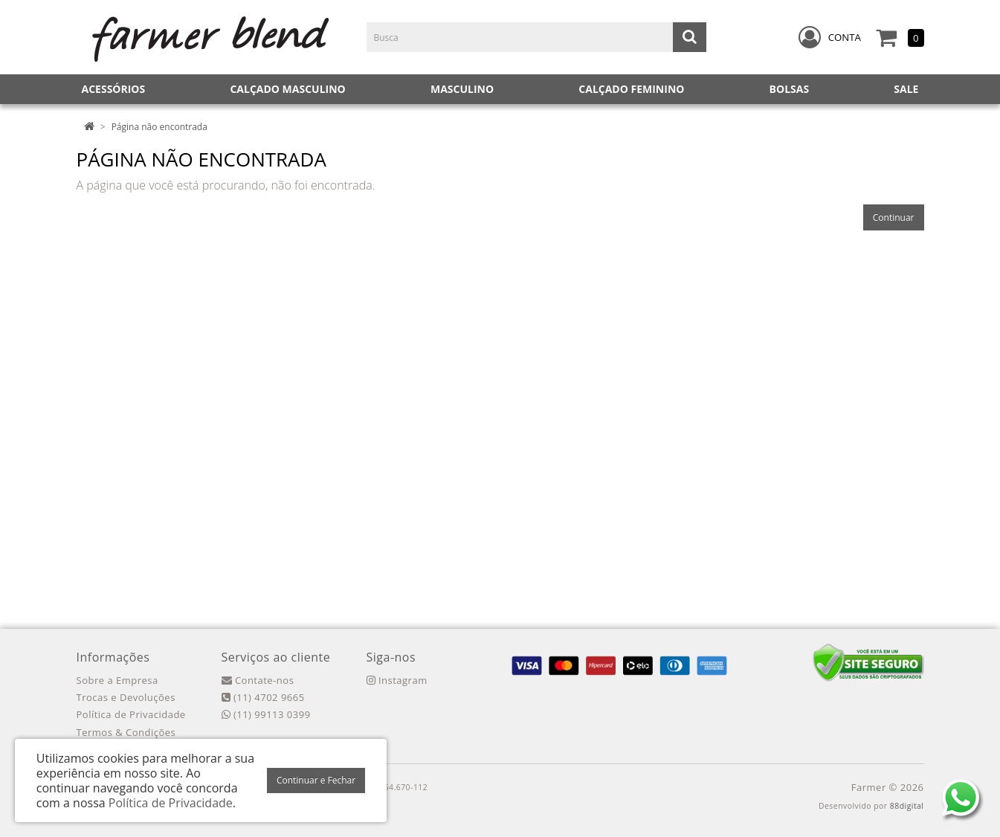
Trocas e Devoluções (126, 697)
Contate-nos (258, 680)
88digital (907, 806)
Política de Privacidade (131, 714)
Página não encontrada (159, 126)
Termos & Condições (126, 732)
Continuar (893, 217)
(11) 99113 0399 (266, 714)
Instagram (397, 680)
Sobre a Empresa (117, 680)
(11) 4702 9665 (263, 697)
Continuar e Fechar (316, 780)
